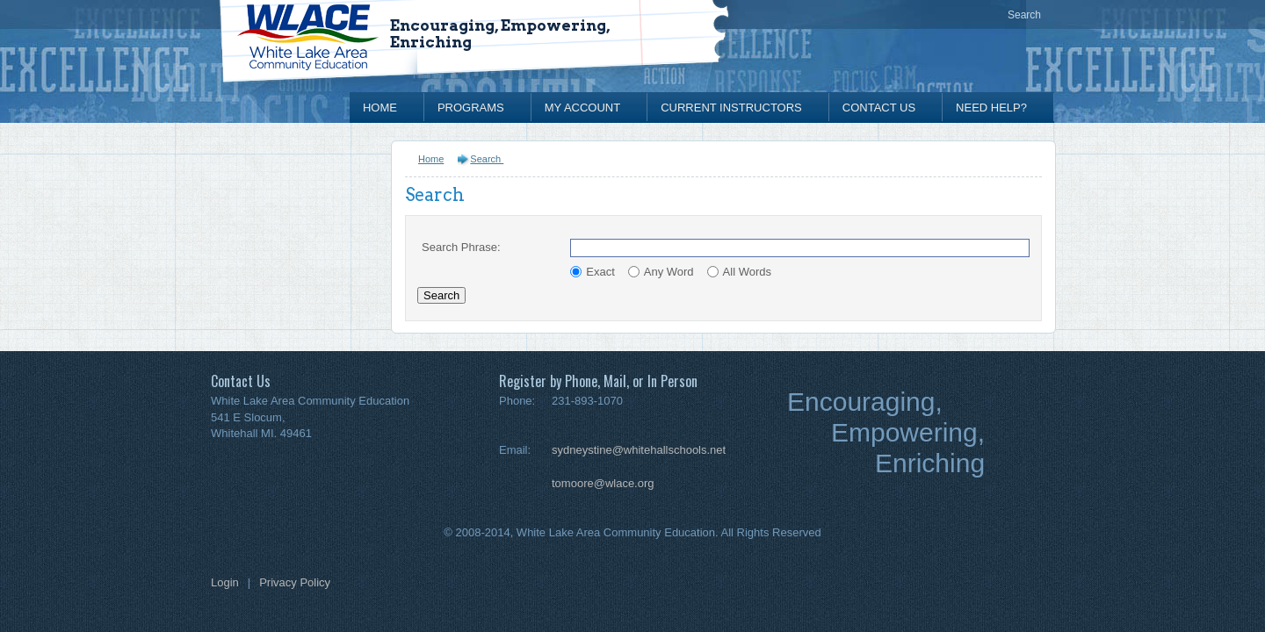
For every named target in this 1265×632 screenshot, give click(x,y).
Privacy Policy (294, 582)
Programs (470, 107)
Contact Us (878, 107)
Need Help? (991, 107)
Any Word (669, 271)
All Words (747, 271)
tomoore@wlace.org (603, 483)
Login (225, 582)
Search (1024, 15)
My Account (582, 107)
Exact (600, 271)
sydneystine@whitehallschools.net (639, 449)
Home (380, 107)
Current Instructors (731, 107)
